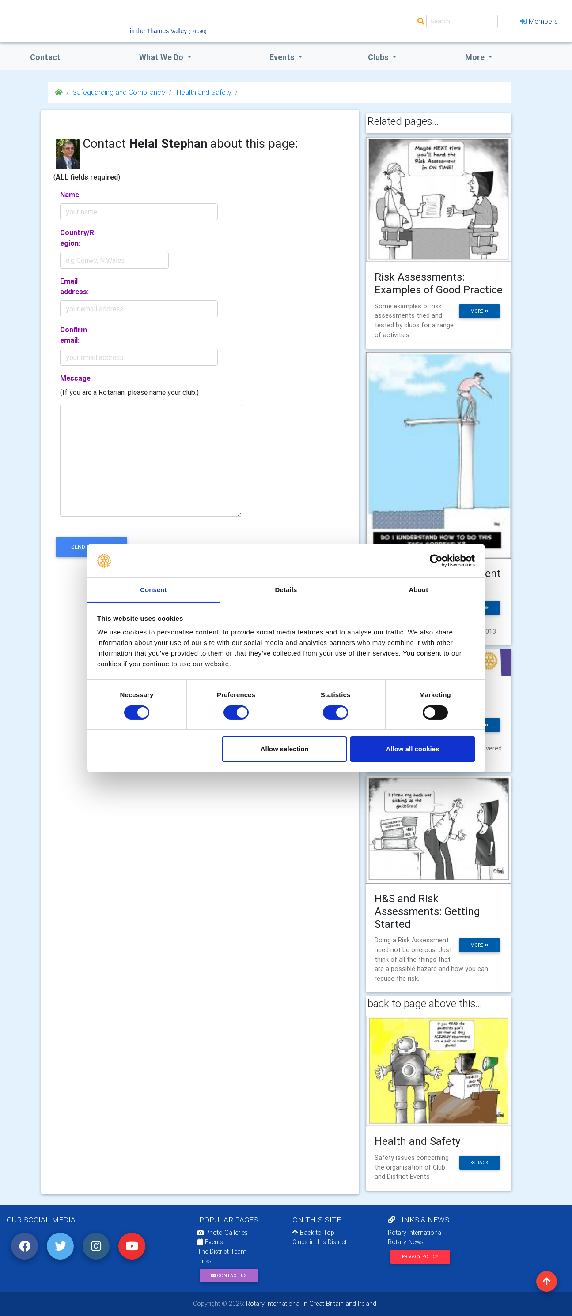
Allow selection (285, 749)
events (282, 57)
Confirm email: (73, 335)
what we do (162, 57)
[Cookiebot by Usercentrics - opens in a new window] (436, 560)
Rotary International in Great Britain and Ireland (310, 1304)
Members (539, 21)
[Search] (462, 21)
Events (210, 1242)
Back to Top (313, 1233)
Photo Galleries (222, 1233)
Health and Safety (203, 92)
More (475, 57)
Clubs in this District (319, 1242)
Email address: (74, 286)
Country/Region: (77, 237)
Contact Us (228, 1276)
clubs (379, 57)
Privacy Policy (420, 1257)
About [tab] (418, 589)
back (480, 1163)
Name (69, 194)
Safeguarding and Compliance (118, 92)
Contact (45, 57)
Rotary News (406, 1242)
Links (204, 1261)
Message (75, 378)
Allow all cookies (412, 749)
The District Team (221, 1252)
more (479, 311)
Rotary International (415, 1233)
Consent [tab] (153, 589)
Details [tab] (286, 589)
